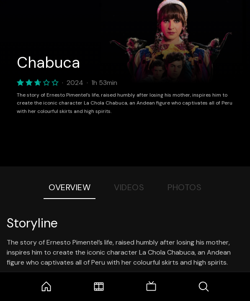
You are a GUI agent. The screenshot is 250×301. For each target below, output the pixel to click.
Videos (129, 187)
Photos (184, 187)
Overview (69, 187)
